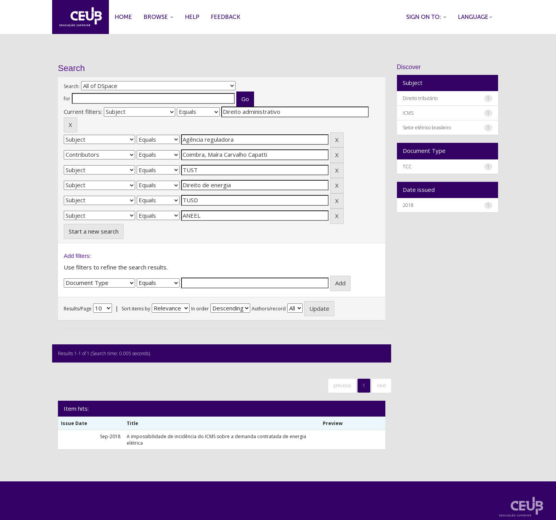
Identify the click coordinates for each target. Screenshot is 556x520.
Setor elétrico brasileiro (427, 127)
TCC (407, 166)
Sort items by (136, 308)
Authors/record (269, 308)
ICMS (408, 113)
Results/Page (78, 308)
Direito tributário (420, 98)
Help (192, 17)
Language (475, 17)
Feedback (225, 17)
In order (200, 308)
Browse (158, 17)
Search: (72, 86)
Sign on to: (426, 17)
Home (123, 17)
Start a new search (94, 231)
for (67, 98)
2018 (408, 205)
